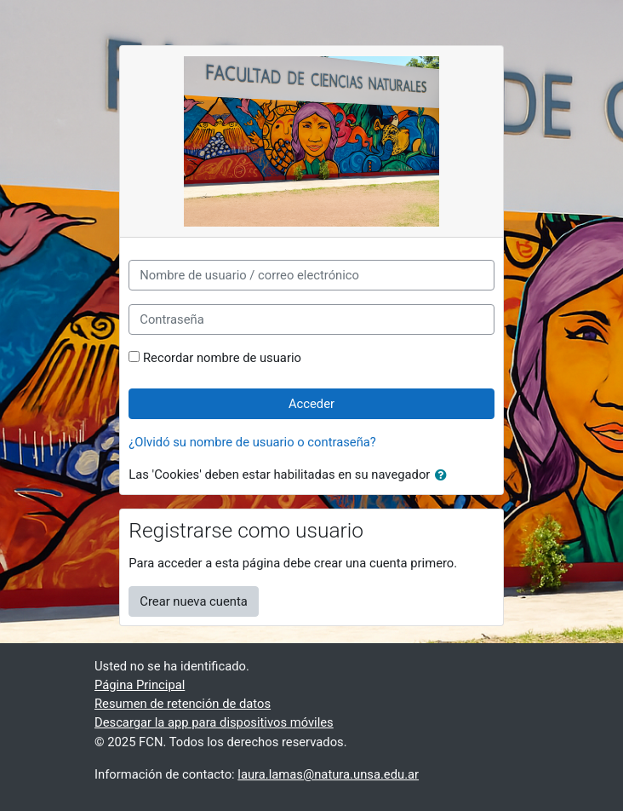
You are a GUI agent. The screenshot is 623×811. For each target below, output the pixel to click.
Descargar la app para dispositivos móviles (214, 722)
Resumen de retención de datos (182, 703)
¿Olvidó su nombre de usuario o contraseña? (252, 442)
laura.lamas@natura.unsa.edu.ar (328, 774)
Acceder (311, 403)
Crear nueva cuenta (194, 601)
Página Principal (139, 685)
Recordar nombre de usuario (222, 357)
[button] (444, 475)
